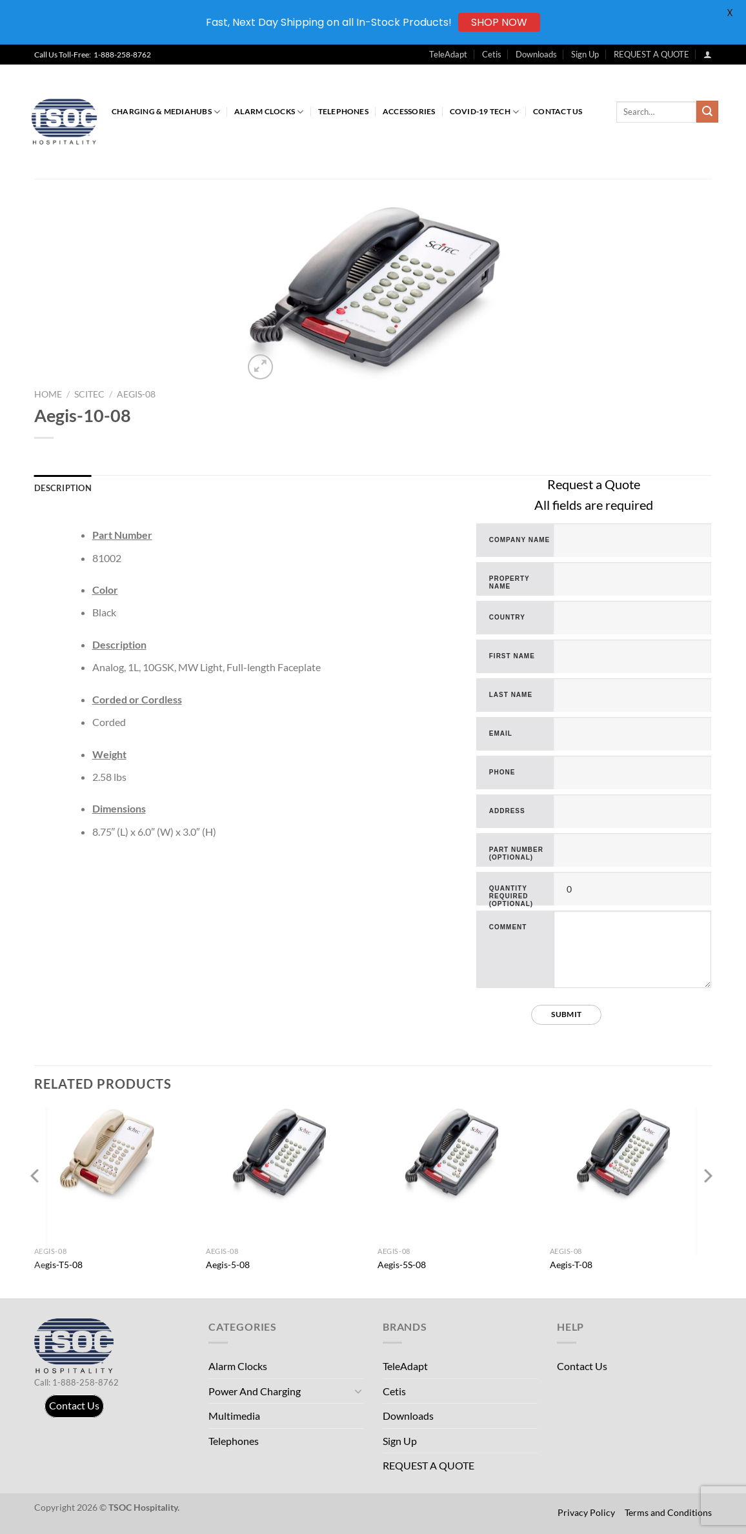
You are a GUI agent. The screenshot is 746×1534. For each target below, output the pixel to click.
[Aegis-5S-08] (457, 1155)
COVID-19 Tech (484, 112)
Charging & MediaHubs (166, 112)
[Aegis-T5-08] (113, 1155)
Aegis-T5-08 (58, 1264)
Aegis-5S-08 (402, 1264)
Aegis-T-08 (571, 1264)
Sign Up (585, 54)
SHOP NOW (499, 22)
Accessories (409, 111)
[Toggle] (358, 1390)
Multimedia (234, 1415)
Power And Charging (254, 1391)
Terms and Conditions (668, 1512)
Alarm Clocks (268, 112)
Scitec (89, 394)
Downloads (536, 54)
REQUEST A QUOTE (651, 54)
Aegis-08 (136, 394)
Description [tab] (63, 488)
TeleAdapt (448, 54)
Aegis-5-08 (228, 1264)
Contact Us (557, 111)
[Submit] (707, 112)
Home (48, 394)
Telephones (343, 111)
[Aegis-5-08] (285, 1155)
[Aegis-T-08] (629, 1155)
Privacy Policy (586, 1512)
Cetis (491, 54)
